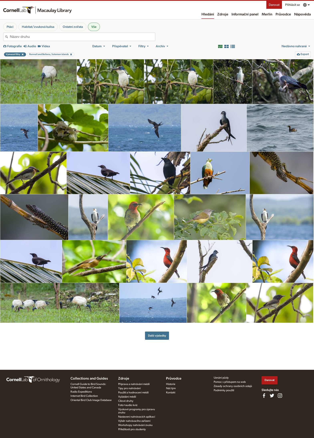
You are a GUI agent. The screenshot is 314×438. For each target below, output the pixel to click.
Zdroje (222, 14)
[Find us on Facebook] (264, 395)
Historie (170, 384)
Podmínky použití (224, 390)
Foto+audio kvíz (127, 405)
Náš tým (171, 388)
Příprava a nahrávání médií (134, 384)
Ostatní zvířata (73, 26)
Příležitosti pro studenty (132, 429)
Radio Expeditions (81, 391)
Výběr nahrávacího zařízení (134, 421)
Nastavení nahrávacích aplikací (136, 416)
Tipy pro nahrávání (129, 388)
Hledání (207, 14)
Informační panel (245, 14)
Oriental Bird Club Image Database (91, 400)
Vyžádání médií (127, 396)
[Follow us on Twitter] (272, 395)
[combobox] (82, 37)
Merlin (267, 14)
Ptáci (10, 26)
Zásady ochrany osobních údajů (233, 386)
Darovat (274, 4)
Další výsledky (157, 335)
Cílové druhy (125, 401)
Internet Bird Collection (84, 396)
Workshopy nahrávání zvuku (135, 425)
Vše (94, 26)
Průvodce (283, 14)
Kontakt (170, 392)
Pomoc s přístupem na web (230, 382)
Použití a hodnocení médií (133, 392)
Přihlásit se (292, 4)
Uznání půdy (221, 377)
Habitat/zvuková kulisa (38, 26)
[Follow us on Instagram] (280, 395)
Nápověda (302, 14)
